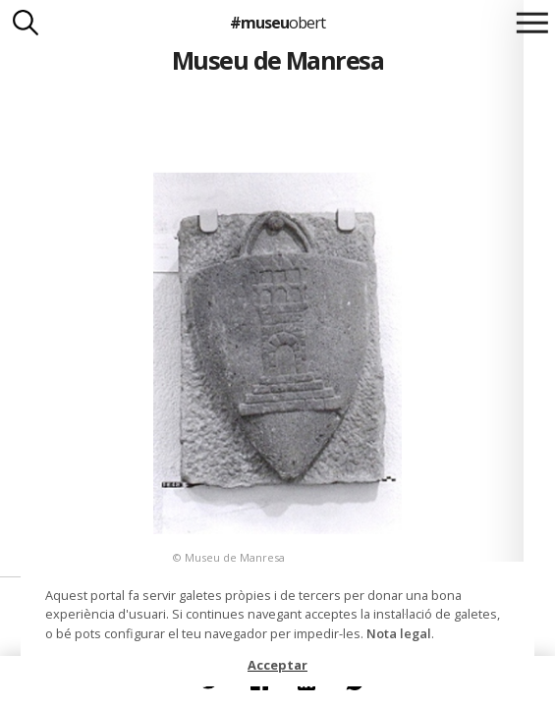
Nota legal (398, 633)
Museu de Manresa (278, 60)
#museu (277, 22)
